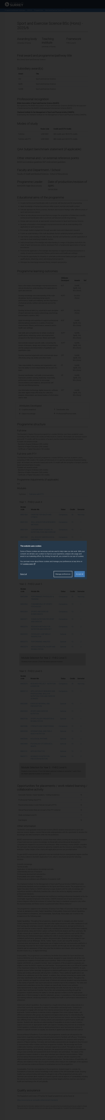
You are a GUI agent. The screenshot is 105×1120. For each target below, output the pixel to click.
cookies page (29, 564)
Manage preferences (62, 574)
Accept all (79, 574)
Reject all (23, 574)
